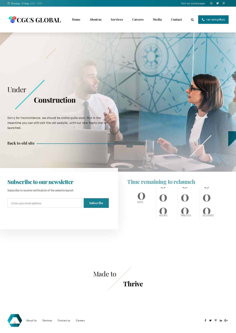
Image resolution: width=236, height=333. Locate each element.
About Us (31, 320)
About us (96, 19)
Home (76, 19)
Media (157, 19)
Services (117, 19)
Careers (138, 19)
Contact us (64, 320)
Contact (176, 19)
